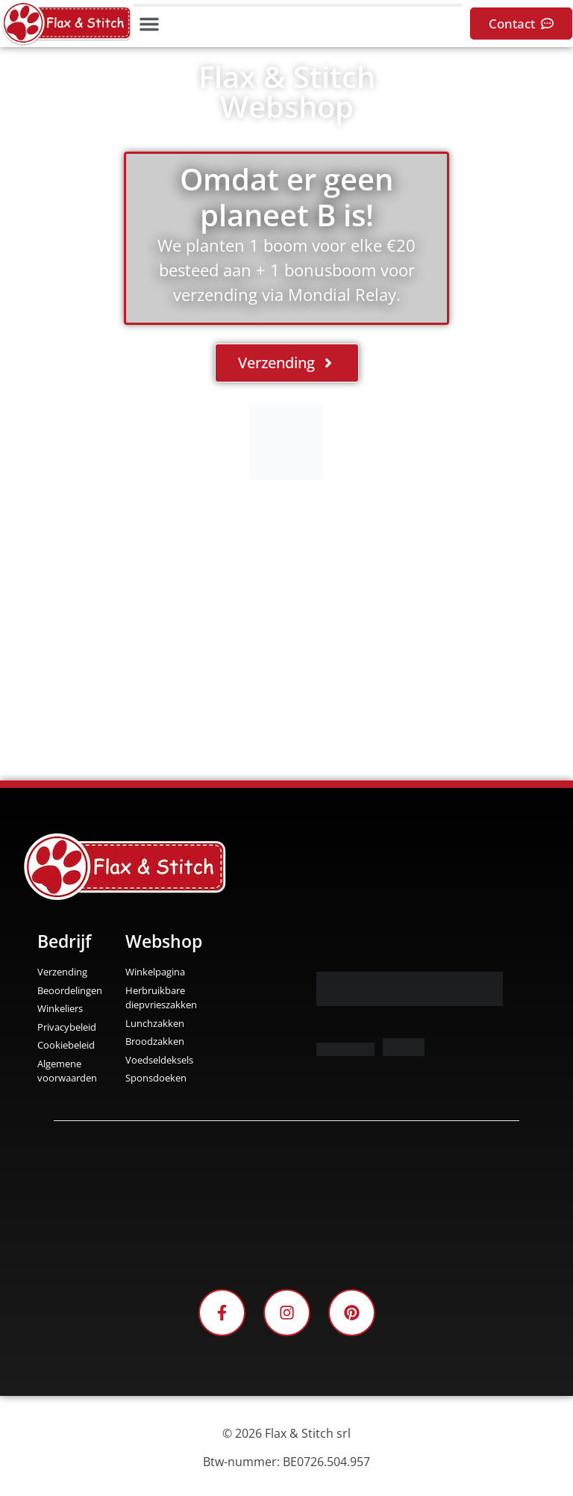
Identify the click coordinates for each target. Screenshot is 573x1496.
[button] (149, 24)
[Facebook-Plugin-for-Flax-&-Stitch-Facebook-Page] (286, 1203)
